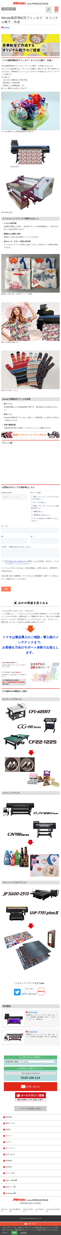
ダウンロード (10, 1161)
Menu (56, 10)
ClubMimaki (10, 1207)
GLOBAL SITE (8, 9)
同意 (14, 1233)
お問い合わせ (10, 1168)
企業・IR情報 (10, 1194)
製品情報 (9, 1130)
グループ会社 (10, 1186)
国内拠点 (9, 1180)
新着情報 (9, 1174)
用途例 (8, 1143)
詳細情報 (23, 1233)
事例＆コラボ (10, 1137)
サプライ (9, 1149)
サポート (9, 1155)
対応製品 (6, 27)
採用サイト (10, 1200)
